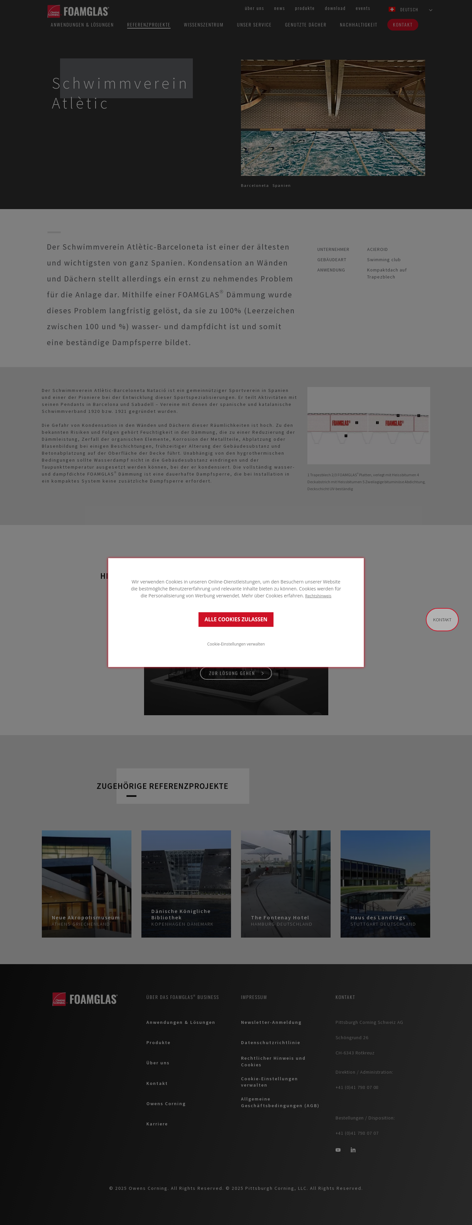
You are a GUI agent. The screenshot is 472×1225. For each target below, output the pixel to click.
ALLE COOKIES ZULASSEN (235, 619)
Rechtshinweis (318, 595)
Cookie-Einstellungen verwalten (236, 644)
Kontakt (442, 620)
